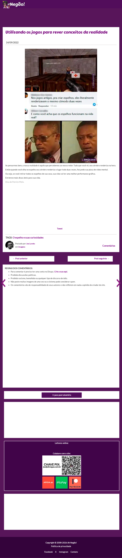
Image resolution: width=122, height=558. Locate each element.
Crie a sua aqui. (61, 272)
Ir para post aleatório (61, 395)
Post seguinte (101, 259)
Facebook (48, 552)
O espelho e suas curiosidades (28, 238)
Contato (74, 552)
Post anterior (20, 259)
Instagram (63, 552)
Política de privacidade (61, 547)
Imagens (22, 247)
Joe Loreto (31, 244)
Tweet (59, 229)
